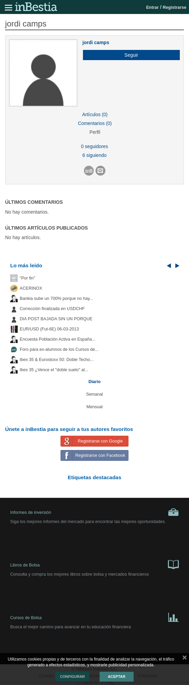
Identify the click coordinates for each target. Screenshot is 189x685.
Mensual (94, 406)
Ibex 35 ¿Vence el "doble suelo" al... (54, 369)
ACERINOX (31, 288)
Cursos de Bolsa (94, 617)
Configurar (72, 676)
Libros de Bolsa (94, 564)
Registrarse (174, 7)
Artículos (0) (95, 114)
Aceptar (116, 676)
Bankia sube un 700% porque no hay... (56, 298)
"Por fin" (27, 278)
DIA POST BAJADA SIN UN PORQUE (56, 319)
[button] (129, 55)
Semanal (94, 394)
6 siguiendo (95, 155)
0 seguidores (94, 146)
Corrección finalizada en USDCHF (52, 308)
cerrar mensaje (184, 659)
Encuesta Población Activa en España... (58, 339)
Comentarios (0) (94, 123)
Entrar (152, 7)
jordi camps (96, 42)
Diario (94, 381)
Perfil (94, 132)
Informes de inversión (94, 512)
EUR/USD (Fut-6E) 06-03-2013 (49, 329)
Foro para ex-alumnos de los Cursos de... (59, 349)
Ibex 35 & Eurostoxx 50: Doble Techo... (57, 359)
